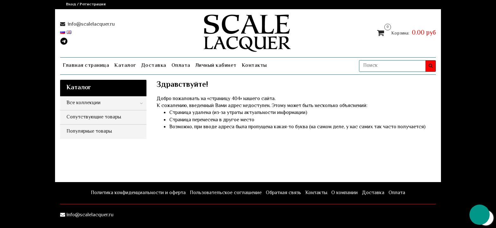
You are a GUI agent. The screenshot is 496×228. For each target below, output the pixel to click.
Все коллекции (83, 103)
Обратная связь (283, 193)
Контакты (254, 66)
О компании (344, 193)
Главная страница (86, 66)
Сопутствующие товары (93, 117)
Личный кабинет (216, 66)
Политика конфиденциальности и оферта (138, 193)
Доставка (153, 66)
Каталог (125, 66)
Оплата (180, 66)
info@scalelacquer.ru (90, 24)
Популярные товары (89, 132)
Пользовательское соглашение (226, 193)
